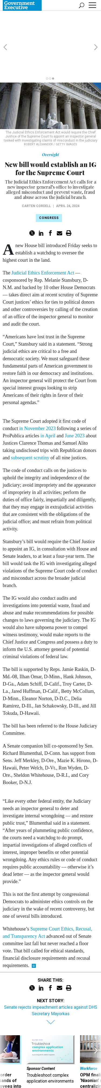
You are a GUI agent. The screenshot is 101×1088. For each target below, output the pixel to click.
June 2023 (75, 409)
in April (47, 409)
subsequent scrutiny (30, 431)
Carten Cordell (36, 180)
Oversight (50, 128)
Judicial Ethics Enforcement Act (42, 247)
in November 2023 (37, 402)
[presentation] (5, 1041)
